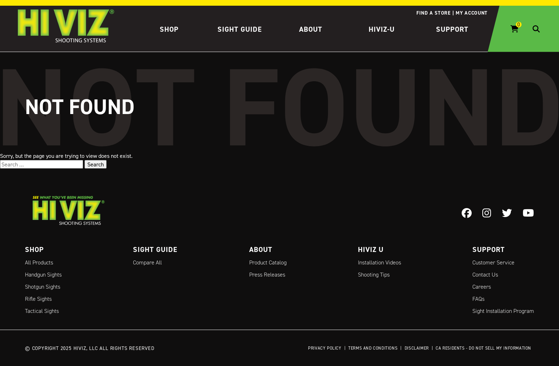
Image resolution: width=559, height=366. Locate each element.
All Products (39, 262)
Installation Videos (379, 262)
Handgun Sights (43, 274)
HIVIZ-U (382, 29)
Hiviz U (371, 249)
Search (95, 164)
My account (472, 13)
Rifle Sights (38, 298)
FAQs (478, 298)
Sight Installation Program (503, 311)
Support (452, 29)
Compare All (147, 262)
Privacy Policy (324, 348)
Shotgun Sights (42, 286)
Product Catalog (268, 262)
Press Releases (267, 274)
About (310, 29)
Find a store (433, 13)
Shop (169, 29)
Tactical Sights (42, 311)
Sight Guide (239, 29)
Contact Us (485, 274)
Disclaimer (417, 348)
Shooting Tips (374, 274)
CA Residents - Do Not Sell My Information (483, 348)
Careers (481, 286)
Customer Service (493, 262)
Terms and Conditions (373, 348)
